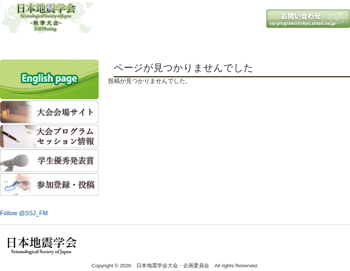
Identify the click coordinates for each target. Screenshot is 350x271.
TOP (29, 44)
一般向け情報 (145, 44)
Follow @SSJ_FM (24, 213)
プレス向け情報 (203, 44)
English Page (319, 44)
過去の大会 (261, 44)
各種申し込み (87, 44)
